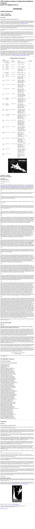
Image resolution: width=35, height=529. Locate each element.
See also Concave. (25, 23)
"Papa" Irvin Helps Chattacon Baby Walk (5, 14)
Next (4, 528)
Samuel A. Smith (9, 525)
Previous (1, 528)
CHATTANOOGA (6, 11)
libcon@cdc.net (14, 503)
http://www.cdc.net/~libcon (23, 503)
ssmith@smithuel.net (16, 523)
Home (7, 528)
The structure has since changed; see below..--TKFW (21, 55)
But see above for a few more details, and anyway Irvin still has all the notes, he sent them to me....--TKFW (17, 206)
